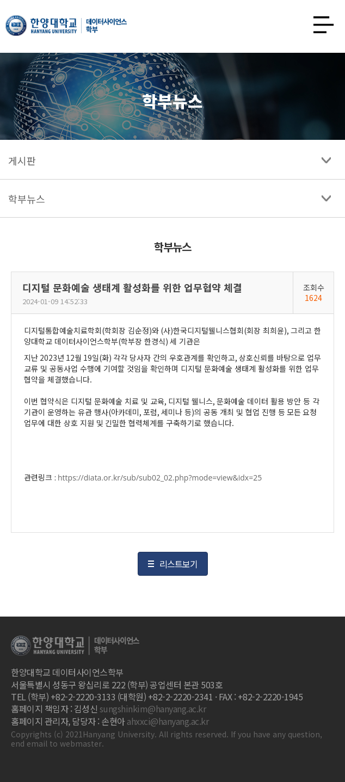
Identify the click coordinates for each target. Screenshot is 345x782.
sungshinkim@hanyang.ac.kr (153, 708)
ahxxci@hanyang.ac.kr (167, 721)
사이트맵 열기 (319, 21)
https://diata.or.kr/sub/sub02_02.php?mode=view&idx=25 (160, 477)
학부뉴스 (26, 199)
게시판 (22, 160)
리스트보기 (178, 563)
